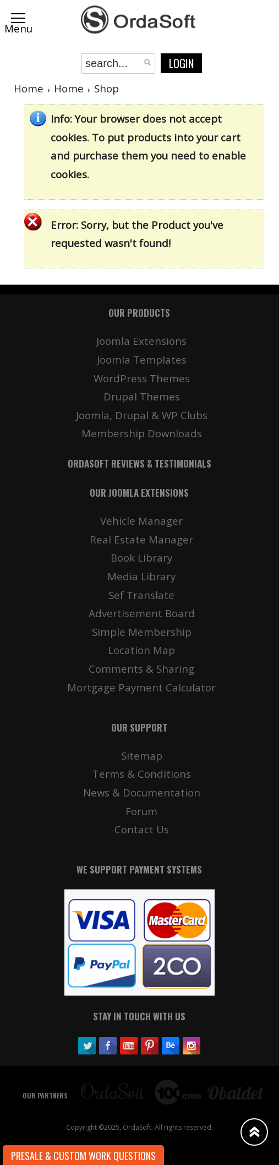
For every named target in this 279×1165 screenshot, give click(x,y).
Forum (141, 811)
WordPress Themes (142, 378)
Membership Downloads (141, 433)
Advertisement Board (142, 613)
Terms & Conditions (141, 774)
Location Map (141, 650)
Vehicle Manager (141, 520)
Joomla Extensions (141, 341)
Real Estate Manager (141, 539)
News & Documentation (141, 792)
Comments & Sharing (141, 668)
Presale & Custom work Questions (83, 1155)
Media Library (141, 576)
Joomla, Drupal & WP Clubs (141, 415)
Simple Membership (142, 632)
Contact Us (141, 829)
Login (181, 63)
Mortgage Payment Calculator (141, 687)
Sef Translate (141, 595)
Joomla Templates (142, 359)
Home (28, 88)
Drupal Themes (141, 396)
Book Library (141, 557)
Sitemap (141, 755)
